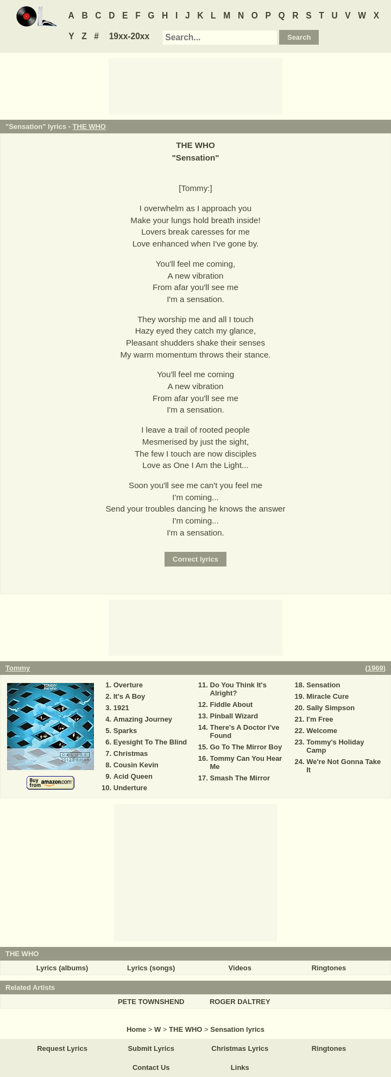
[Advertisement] (195, 85)
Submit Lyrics (151, 1048)
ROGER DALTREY (240, 1002)
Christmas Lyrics (239, 1048)
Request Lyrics (62, 1048)
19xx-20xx (129, 36)
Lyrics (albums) (62, 968)
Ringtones (329, 968)
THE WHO (89, 126)
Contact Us (151, 1067)
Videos (240, 968)
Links (240, 1067)
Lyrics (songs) (151, 968)
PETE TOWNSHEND (151, 1002)
